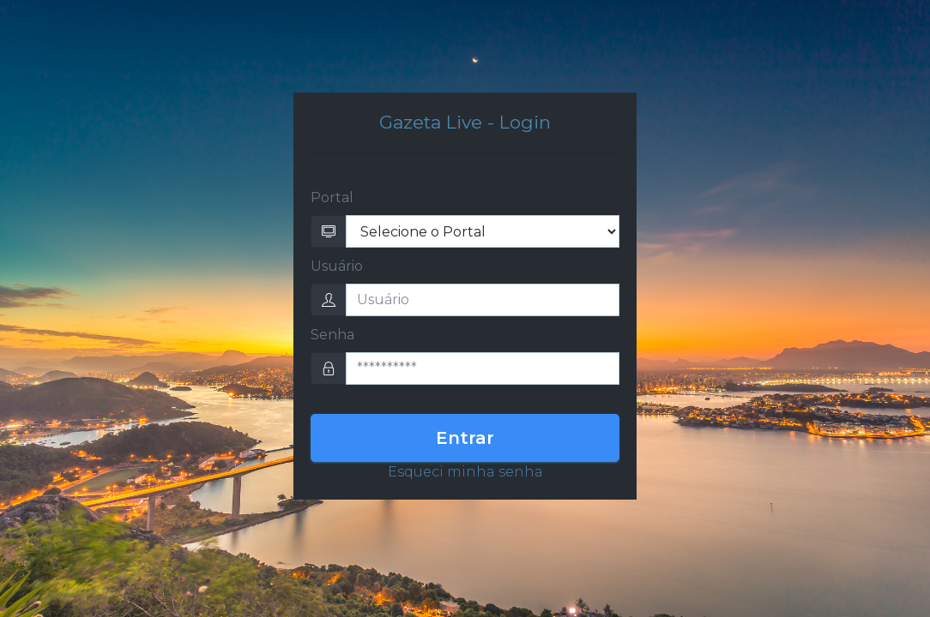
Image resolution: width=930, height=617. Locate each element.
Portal (332, 197)
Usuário (337, 266)
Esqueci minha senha (465, 472)
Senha (332, 334)
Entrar (465, 438)
